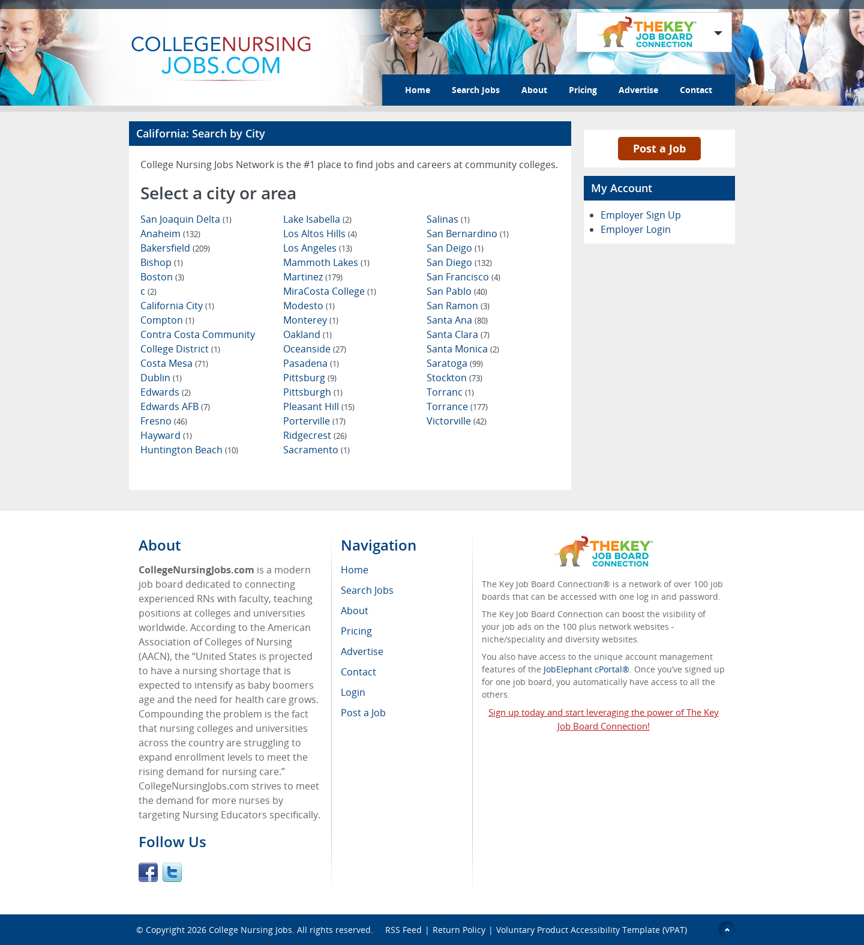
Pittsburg (310, 377)
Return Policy (459, 929)
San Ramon (458, 305)
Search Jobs (476, 89)
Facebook (148, 872)
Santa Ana (457, 320)
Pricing (583, 89)
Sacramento (316, 449)
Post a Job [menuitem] (363, 712)
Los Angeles (317, 248)
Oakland (307, 334)
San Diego (459, 262)
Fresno (163, 420)
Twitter (172, 872)
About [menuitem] (354, 610)
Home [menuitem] (354, 569)
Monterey (310, 320)
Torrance (457, 406)
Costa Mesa (174, 363)
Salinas (448, 219)
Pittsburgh (313, 392)
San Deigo (455, 248)
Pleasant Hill (319, 406)
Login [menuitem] (353, 692)
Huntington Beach (189, 449)
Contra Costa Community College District (197, 341)
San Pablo (457, 291)
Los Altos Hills (320, 233)
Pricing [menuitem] (356, 631)
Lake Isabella (317, 219)
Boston (162, 276)
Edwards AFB (175, 406)
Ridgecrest (315, 435)
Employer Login (636, 229)
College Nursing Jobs (250, 929)
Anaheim (170, 233)
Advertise (638, 89)
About (534, 89)
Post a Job (659, 148)
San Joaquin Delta (186, 219)
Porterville (314, 420)
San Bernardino (468, 233)
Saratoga (455, 363)
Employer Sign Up (641, 215)
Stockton (454, 377)
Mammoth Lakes (326, 262)
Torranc (450, 392)
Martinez (313, 276)
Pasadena (311, 363)
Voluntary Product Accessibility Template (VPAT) (591, 929)
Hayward (166, 435)
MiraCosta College (329, 291)
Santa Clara (458, 334)
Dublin (161, 377)
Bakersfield (175, 248)
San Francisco (463, 276)
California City (177, 305)
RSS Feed (403, 929)
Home (417, 89)
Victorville (457, 420)
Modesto (309, 305)
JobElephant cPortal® (586, 669)
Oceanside (314, 348)
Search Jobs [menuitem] (367, 590)
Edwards (165, 392)
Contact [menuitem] (358, 671)
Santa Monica (463, 348)
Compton (167, 320)
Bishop (161, 262)
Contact (696, 89)
